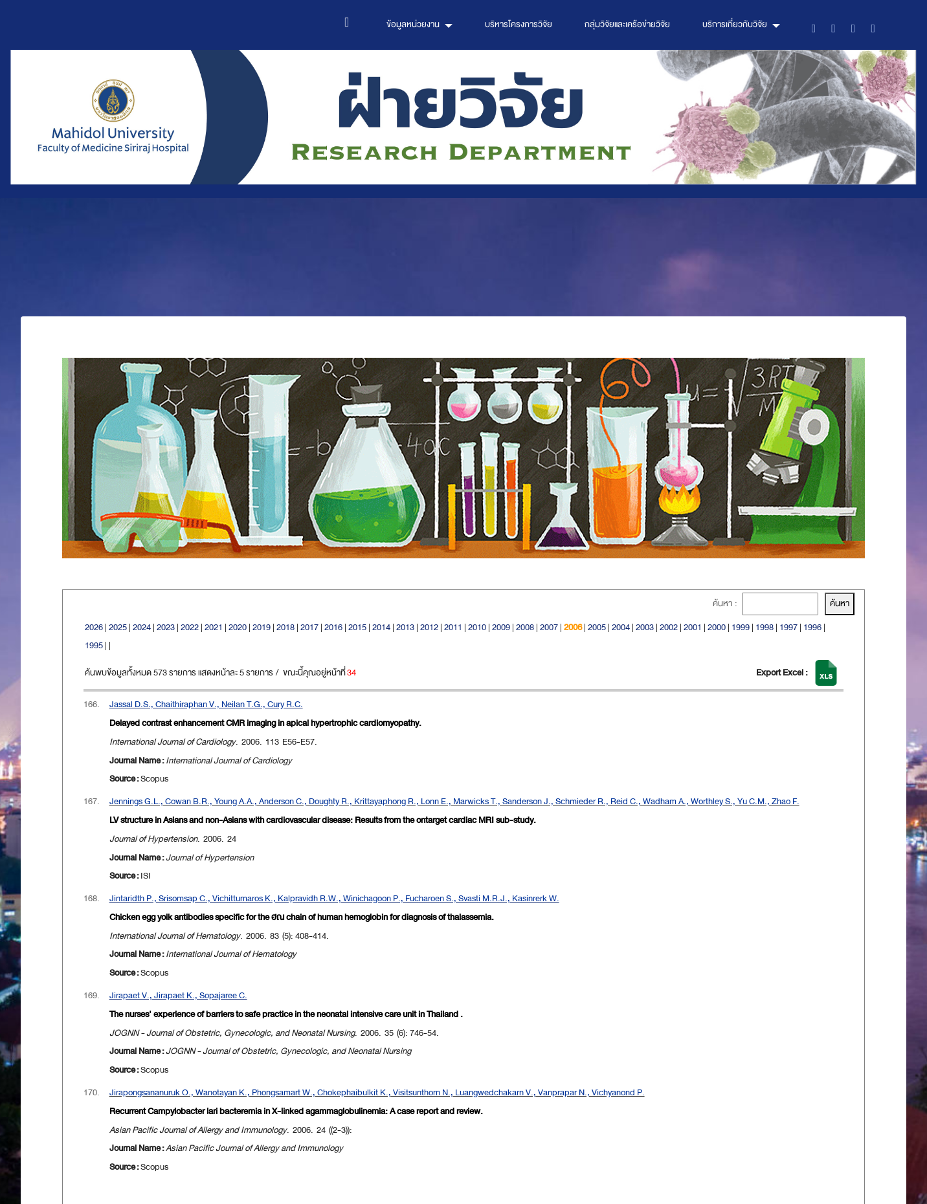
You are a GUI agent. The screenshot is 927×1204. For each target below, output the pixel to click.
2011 (453, 627)
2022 (190, 627)
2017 (309, 627)
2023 (166, 627)
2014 (381, 627)
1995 (94, 645)
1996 (812, 627)
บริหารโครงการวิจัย (518, 24)
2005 (597, 627)
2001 (693, 627)
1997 (788, 627)
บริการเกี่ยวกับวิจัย (734, 24)
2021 (214, 627)
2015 (357, 627)
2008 (525, 627)
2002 (669, 627)
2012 (429, 627)
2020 (238, 627)
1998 (764, 627)
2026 (94, 627)
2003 (645, 627)
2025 (118, 627)
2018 (285, 627)
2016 (333, 627)
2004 (621, 627)
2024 (142, 627)
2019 (261, 627)
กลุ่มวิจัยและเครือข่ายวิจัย (627, 24)
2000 (717, 627)
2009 (501, 627)
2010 (477, 627)
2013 (405, 627)
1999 (741, 627)
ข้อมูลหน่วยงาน (413, 24)
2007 (549, 627)
